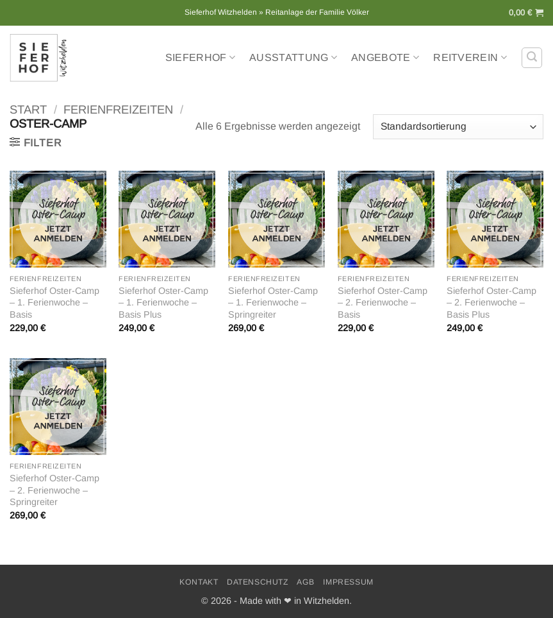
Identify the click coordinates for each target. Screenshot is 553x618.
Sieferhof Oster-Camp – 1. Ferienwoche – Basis (54, 303)
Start (28, 109)
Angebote (385, 57)
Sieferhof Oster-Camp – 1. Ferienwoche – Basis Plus (163, 303)
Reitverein (470, 57)
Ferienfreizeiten (118, 109)
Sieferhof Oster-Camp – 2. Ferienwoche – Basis (382, 303)
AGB (306, 582)
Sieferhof (200, 57)
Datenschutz (257, 582)
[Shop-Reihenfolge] (458, 126)
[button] (526, 12)
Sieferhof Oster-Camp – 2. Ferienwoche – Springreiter (54, 490)
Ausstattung (293, 57)
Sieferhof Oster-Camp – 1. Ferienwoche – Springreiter (273, 303)
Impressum (348, 582)
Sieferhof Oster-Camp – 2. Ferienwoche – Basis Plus (491, 303)
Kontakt (198, 582)
